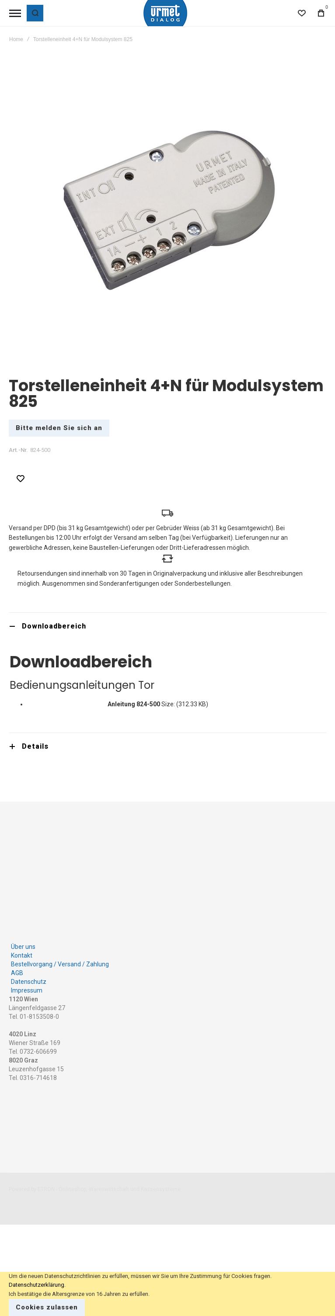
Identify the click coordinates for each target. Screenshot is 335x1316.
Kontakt (21, 955)
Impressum (26, 990)
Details (35, 746)
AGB (17, 972)
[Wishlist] (301, 13)
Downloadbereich (54, 626)
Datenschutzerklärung (36, 1284)
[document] (167, 1294)
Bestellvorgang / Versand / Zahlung (60, 964)
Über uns (23, 946)
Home (16, 39)
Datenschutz (28, 981)
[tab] (167, 626)
